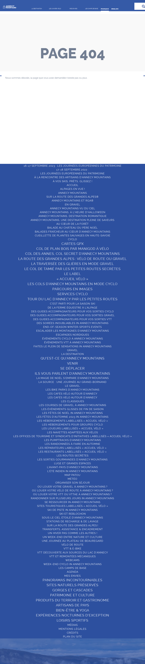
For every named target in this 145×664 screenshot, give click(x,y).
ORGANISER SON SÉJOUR (72, 482)
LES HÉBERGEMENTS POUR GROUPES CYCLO (72, 424)
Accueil (72, 185)
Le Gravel (72, 385)
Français (105, 9)
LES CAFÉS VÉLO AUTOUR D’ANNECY (72, 393)
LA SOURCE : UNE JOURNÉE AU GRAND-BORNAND (72, 381)
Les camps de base (73, 567)
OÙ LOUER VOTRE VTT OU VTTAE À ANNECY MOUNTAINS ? (72, 494)
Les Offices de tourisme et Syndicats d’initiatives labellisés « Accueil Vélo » (72, 436)
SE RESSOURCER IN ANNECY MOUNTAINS (72, 502)
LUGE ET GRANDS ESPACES (72, 463)
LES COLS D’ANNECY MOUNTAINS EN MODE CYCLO (73, 284)
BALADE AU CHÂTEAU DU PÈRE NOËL (72, 227)
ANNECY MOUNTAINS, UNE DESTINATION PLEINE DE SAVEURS (72, 219)
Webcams (72, 560)
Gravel (45, 107)
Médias (72, 624)
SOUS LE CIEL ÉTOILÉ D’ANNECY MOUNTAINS (72, 517)
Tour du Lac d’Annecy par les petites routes (72, 299)
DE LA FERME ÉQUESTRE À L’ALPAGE (72, 307)
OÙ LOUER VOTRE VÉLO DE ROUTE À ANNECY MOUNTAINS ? (72, 490)
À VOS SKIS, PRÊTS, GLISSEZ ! (72, 181)
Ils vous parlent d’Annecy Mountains (18, 121)
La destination (72, 354)
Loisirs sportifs (84, 150)
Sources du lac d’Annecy (119, 130)
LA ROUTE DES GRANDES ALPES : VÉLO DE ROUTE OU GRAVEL (72, 259)
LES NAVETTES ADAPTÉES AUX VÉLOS (72, 432)
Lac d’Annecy (118, 105)
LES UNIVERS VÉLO (55, 92)
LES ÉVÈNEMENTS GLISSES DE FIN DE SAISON (72, 409)
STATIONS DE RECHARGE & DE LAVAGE (72, 521)
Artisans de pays (85, 132)
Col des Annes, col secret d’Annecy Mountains (72, 254)
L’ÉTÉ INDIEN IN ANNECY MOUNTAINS (72, 471)
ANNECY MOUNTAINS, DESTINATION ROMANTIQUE (73, 216)
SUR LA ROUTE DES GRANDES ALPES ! (72, 525)
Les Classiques (72, 401)
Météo (72, 478)
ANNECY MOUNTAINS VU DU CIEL (72, 208)
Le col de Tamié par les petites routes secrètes (72, 269)
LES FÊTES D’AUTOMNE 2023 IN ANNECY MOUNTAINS (72, 416)
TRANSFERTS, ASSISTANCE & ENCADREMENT (72, 529)
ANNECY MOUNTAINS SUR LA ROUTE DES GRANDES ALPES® (72, 194)
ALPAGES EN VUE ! (72, 188)
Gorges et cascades (87, 114)
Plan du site (72, 636)
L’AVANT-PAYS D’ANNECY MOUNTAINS (72, 467)
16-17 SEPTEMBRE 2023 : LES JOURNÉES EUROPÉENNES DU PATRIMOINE (72, 165)
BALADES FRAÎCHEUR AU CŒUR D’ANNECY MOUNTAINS (72, 231)
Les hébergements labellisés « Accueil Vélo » (72, 420)
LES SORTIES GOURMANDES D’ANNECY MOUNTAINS (72, 459)
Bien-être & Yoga (86, 137)
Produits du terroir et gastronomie (88, 126)
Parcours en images (72, 289)
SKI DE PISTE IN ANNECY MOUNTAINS (72, 509)
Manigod (116, 136)
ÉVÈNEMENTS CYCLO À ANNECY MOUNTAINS (72, 338)
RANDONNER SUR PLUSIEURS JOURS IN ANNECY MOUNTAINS (72, 498)
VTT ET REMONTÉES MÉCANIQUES (72, 556)
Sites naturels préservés (90, 109)
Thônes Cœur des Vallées (121, 122)
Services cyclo (72, 294)
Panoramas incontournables (85, 103)
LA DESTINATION (18, 92)
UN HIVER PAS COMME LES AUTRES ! (72, 533)
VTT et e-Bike (49, 112)
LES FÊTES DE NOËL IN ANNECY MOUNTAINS (72, 412)
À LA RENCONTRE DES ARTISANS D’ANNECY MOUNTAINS (72, 177)
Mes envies (84, 92)
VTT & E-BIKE (72, 548)
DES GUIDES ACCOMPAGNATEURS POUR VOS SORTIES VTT (72, 319)
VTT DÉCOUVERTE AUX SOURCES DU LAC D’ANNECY (72, 552)
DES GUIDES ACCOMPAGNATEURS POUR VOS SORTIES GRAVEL (72, 315)
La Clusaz (116, 110)
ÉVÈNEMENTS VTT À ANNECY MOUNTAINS (72, 342)
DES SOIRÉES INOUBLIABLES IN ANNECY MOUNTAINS (72, 323)
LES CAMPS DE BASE (120, 94)
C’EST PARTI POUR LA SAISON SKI (72, 303)
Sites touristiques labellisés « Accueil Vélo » (72, 505)
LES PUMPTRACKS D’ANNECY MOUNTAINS (72, 440)
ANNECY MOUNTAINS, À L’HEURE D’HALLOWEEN (72, 212)
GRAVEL (72, 350)
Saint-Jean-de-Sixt (121, 141)
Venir (10, 109)
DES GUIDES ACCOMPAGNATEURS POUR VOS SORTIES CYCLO (72, 311)
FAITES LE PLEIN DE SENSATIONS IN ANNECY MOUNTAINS (73, 346)
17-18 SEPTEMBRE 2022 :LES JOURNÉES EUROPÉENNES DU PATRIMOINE (72, 171)
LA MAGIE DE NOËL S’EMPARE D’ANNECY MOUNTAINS (72, 378)
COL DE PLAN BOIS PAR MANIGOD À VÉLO (72, 249)
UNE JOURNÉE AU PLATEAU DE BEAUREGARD (72, 540)
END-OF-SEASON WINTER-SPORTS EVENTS (72, 326)
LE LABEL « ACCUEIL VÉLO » (72, 276)
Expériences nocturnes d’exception (89, 144)
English (115, 9)
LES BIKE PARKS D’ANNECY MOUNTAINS (72, 389)
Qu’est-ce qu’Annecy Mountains (19, 103)
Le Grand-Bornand (122, 115)
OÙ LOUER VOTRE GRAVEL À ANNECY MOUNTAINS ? (72, 486)
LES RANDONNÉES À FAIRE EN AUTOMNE (72, 443)
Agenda (72, 571)
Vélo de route (49, 102)
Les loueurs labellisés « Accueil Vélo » (72, 428)
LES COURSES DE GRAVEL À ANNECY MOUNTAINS (72, 405)
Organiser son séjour (54, 117)
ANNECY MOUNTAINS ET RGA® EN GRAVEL (72, 202)
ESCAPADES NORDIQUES (72, 334)
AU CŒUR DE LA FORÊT (72, 223)
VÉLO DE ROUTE (72, 544)
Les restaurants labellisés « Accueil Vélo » (72, 451)
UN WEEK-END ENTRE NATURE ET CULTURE (73, 537)
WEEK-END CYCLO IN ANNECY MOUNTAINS (72, 564)
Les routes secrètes (73, 455)
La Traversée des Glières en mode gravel (72, 264)
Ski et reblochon (72, 513)
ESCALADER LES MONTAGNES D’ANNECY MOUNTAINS (72, 330)
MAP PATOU (72, 474)
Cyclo (72, 239)
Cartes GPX (72, 244)
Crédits (72, 632)
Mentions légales (72, 628)
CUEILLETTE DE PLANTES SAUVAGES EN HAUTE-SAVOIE (72, 235)
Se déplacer (14, 114)
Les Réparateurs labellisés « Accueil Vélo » (72, 447)
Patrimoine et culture (88, 119)
